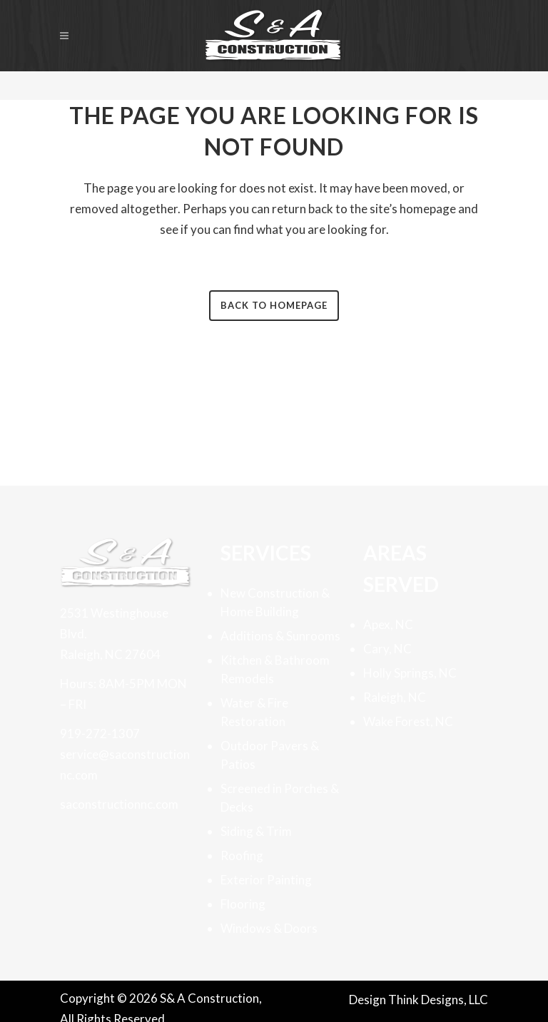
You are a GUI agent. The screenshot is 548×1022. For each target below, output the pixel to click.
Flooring (242, 903)
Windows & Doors (269, 928)
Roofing (241, 855)
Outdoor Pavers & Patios (269, 755)
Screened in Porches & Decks (279, 797)
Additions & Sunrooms (280, 635)
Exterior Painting (266, 879)
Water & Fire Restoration (254, 712)
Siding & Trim (256, 831)
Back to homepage (274, 305)
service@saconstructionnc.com (125, 764)
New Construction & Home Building (275, 602)
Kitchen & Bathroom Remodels (275, 669)
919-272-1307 (100, 733)
